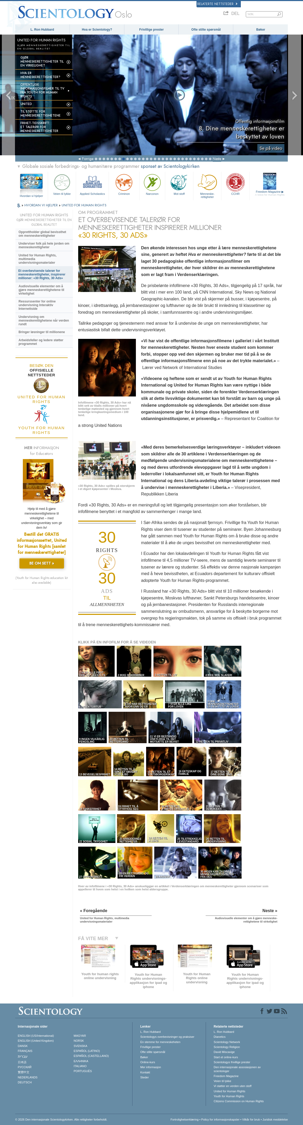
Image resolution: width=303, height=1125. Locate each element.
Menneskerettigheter (207, 185)
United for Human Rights (229, 1091)
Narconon (152, 184)
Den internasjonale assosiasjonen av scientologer (237, 1069)
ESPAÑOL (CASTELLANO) (91, 1055)
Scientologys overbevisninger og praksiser (167, 1036)
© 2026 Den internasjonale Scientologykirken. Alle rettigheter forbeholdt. (61, 1119)
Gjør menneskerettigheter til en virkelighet (41, 61)
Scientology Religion (227, 1047)
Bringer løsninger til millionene (42, 332)
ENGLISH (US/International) (36, 1035)
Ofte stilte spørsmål (206, 29)
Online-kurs (147, 1062)
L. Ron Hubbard (42, 29)
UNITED (26, 104)
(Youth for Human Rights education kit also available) (41, 580)
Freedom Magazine (269, 193)
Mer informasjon (150, 1067)
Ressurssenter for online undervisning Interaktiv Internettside (37, 305)
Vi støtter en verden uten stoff (233, 1086)
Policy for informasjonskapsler (220, 1119)
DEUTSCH (25, 1082)
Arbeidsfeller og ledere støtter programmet (41, 342)
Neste (217, 158)
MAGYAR (80, 1035)
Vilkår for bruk (251, 1119)
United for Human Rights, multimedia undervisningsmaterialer (38, 258)
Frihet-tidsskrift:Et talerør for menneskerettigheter (39, 127)
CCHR (235, 184)
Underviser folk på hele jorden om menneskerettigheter (44, 245)
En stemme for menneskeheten (160, 1042)
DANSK (23, 1045)
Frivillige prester (151, 29)
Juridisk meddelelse (275, 1119)
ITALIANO (80, 1066)
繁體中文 (23, 1072)
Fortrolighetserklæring (185, 1119)
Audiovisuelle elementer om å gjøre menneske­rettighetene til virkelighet (41, 289)
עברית (23, 1056)
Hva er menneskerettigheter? (40, 75)
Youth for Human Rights (229, 1096)
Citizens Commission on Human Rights (239, 1101)
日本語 (22, 1062)
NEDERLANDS (28, 1077)
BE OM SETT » (41, 563)
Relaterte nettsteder (217, 4)
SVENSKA (80, 1045)
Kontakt (145, 1072)
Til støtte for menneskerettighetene (40, 113)
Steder (144, 1077)
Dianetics (220, 1036)
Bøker (260, 29)
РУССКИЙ (24, 1067)
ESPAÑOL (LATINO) (87, 1050)
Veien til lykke (62, 184)
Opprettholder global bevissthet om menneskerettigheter (42, 234)
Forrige (87, 158)
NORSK (79, 1040)
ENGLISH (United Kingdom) (36, 1040)
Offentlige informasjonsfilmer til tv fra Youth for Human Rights (42, 90)
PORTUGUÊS (83, 1071)
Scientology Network (227, 1042)
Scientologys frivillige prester (232, 1062)
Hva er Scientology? (97, 29)
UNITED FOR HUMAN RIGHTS (84, 205)
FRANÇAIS (25, 1050)
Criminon (124, 184)
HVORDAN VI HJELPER (41, 205)
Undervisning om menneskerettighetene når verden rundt (44, 320)
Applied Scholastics (92, 184)
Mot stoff (179, 184)
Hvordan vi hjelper (31, 195)
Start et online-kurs (226, 1057)
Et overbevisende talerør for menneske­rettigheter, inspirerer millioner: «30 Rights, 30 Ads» (41, 274)
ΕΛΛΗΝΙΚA (81, 1061)
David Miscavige (224, 1052)
